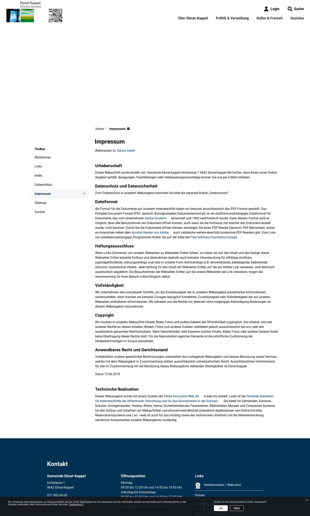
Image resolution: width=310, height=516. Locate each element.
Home (99, 93)
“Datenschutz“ (76, 504)
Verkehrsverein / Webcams (218, 450)
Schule (199, 459)
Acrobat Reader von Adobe (152, 197)
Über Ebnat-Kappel (193, 18)
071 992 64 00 (57, 460)
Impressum (45, 159)
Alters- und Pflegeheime (211, 478)
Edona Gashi (126, 115)
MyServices (43, 122)
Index (38, 140)
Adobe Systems (157, 183)
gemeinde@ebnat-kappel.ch (66, 464)
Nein (237, 508)
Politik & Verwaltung (232, 18)
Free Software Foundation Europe (215, 202)
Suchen (40, 176)
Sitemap (40, 167)
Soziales (297, 18)
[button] (295, 9)
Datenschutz (43, 149)
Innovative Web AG (188, 361)
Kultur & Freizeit (270, 18)
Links (38, 131)
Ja (221, 508)
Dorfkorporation (206, 469)
